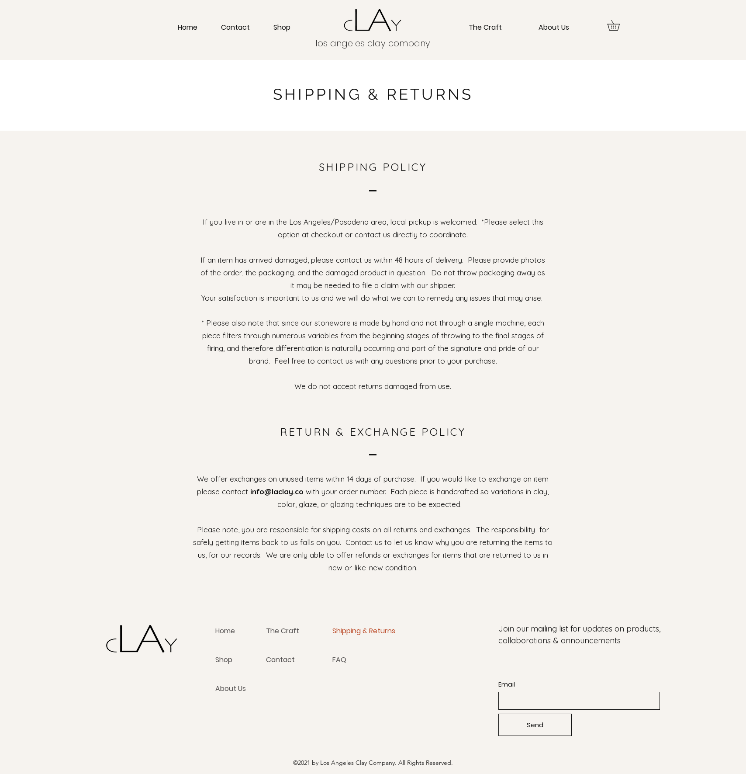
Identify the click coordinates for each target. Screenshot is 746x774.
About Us (230, 689)
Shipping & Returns (363, 631)
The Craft (282, 631)
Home (225, 631)
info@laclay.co (277, 491)
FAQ (339, 660)
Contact (280, 660)
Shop (223, 660)
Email (506, 684)
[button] (618, 25)
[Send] (535, 725)
